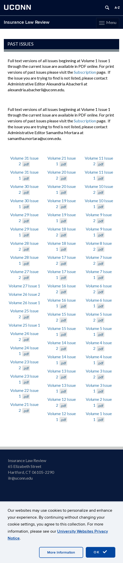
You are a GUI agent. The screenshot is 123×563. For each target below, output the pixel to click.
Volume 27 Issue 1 (24, 285)
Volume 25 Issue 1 (24, 325)
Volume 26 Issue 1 (24, 302)
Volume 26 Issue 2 (24, 294)
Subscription (85, 72)
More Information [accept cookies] (61, 552)
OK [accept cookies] (100, 552)
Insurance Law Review (27, 22)
